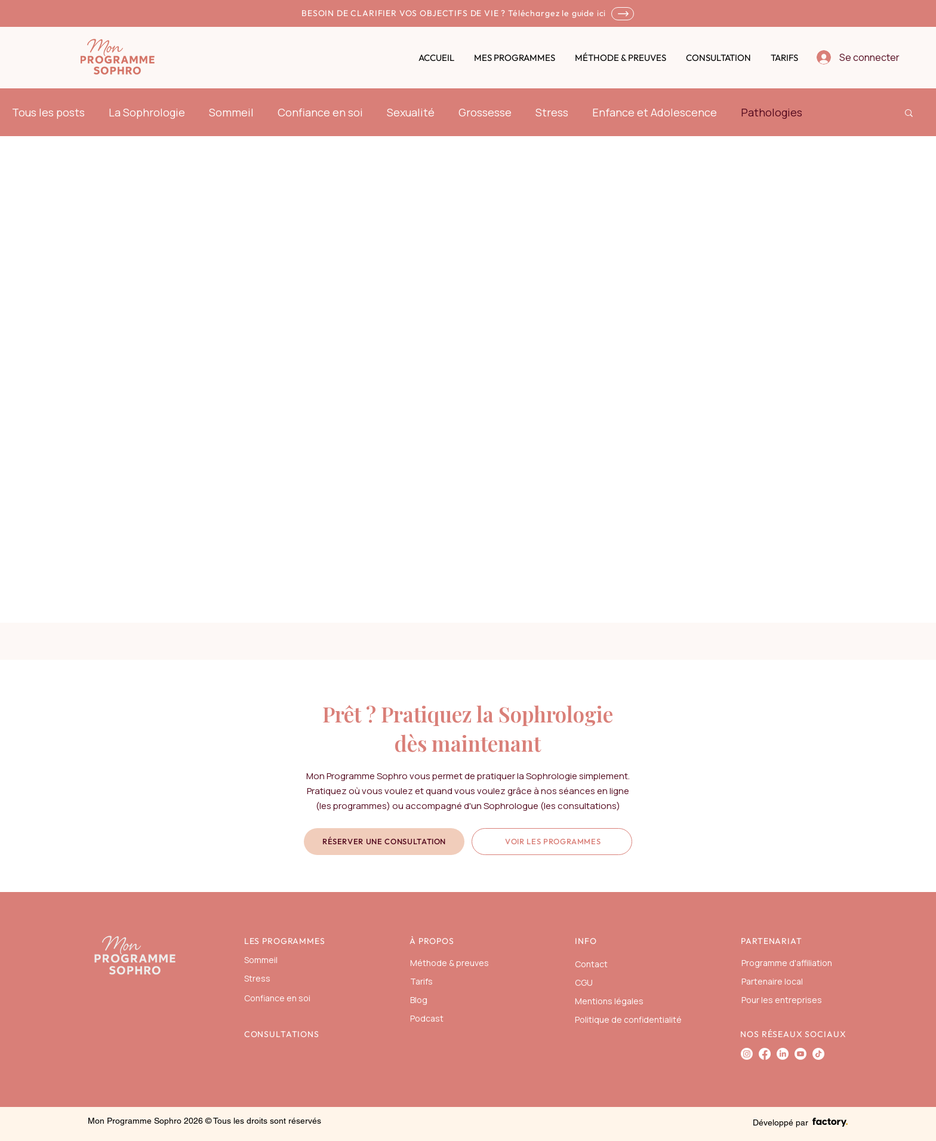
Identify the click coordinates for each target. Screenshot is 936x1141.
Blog (418, 999)
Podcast (427, 1018)
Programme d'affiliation (786, 962)
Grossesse (485, 112)
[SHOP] (622, 13)
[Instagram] (747, 1054)
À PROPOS (432, 941)
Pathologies (771, 112)
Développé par (780, 1122)
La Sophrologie (147, 112)
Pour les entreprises (781, 999)
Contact (591, 964)
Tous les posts (48, 112)
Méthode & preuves (449, 962)
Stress (551, 112)
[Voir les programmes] (552, 841)
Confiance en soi (320, 112)
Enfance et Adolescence (654, 112)
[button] (909, 113)
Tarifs (421, 981)
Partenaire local (772, 981)
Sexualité (411, 112)
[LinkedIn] (783, 1054)
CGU (584, 982)
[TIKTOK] (818, 1054)
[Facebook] (765, 1054)
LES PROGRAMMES (284, 941)
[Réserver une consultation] (384, 841)
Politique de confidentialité (628, 1019)
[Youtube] (800, 1054)
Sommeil (231, 112)
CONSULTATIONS (281, 1034)
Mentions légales (609, 1001)
